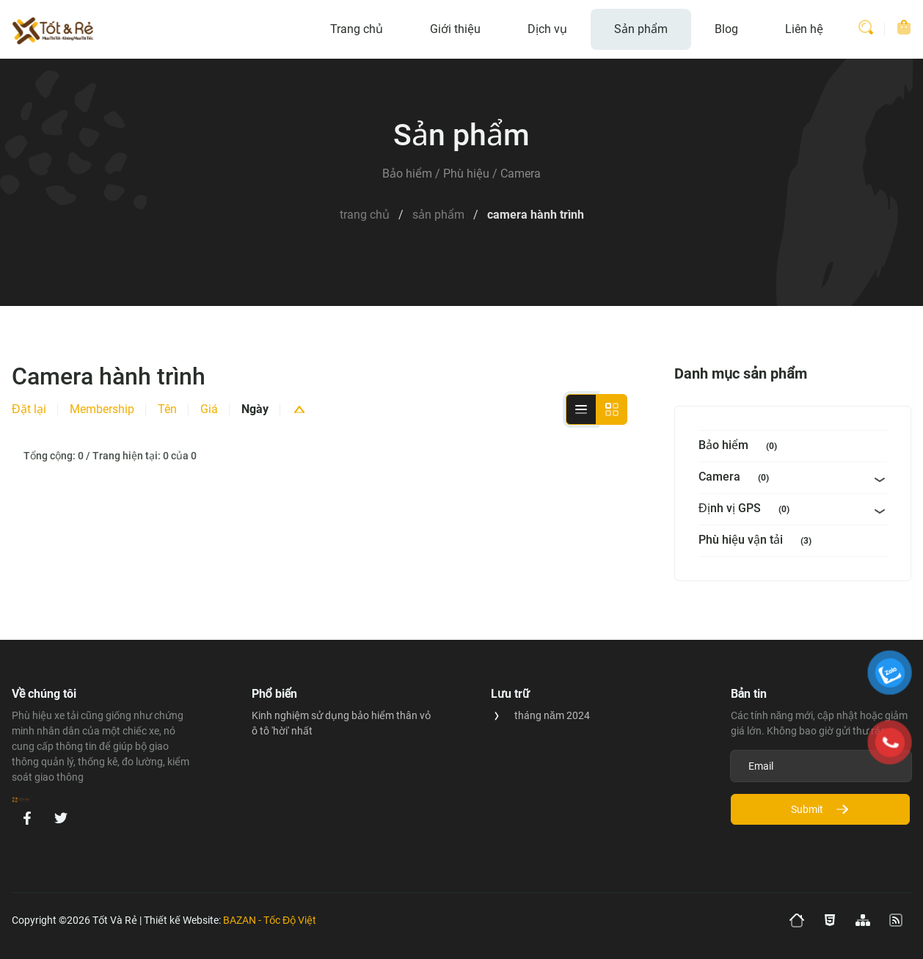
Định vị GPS (746, 509)
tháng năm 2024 (552, 715)
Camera (736, 478)
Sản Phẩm (438, 215)
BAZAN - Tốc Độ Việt (269, 920)
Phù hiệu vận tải (757, 541)
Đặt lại (29, 409)
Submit (820, 809)
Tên (167, 409)
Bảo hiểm (740, 446)
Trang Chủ (365, 215)
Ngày (255, 409)
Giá (209, 409)
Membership (102, 409)
